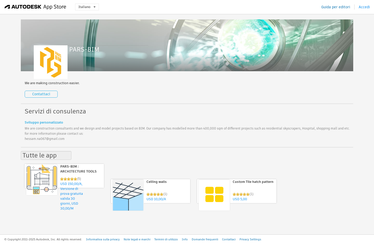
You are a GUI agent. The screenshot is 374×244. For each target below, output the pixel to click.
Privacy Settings (250, 239)
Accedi (364, 7)
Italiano (87, 7)
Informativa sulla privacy (103, 239)
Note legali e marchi (137, 239)
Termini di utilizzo (166, 239)
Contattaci (41, 94)
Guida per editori (335, 7)
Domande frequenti (205, 239)
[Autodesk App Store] (35, 7)
